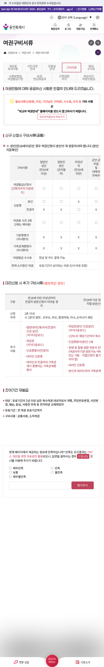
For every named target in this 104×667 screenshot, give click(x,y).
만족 (57, 468)
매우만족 (18, 468)
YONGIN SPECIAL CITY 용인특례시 (13, 27)
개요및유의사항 (13, 67)
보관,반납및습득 (39, 77)
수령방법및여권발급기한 (15, 77)
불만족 (59, 472)
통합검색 (55, 28)
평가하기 (82, 485)
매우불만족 (19, 477)
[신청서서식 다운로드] (22, 190)
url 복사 (91, 43)
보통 (15, 472)
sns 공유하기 (98, 43)
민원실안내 (52, 67)
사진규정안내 (32, 67)
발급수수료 (91, 67)
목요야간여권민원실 (88, 77)
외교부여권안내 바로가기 (52, 117)
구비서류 (71, 67)
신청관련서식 (64, 77)
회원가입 (80, 28)
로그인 (68, 28)
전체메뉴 (94, 28)
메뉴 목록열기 (98, 52)
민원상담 (83, 456)
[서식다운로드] (35, 335)
